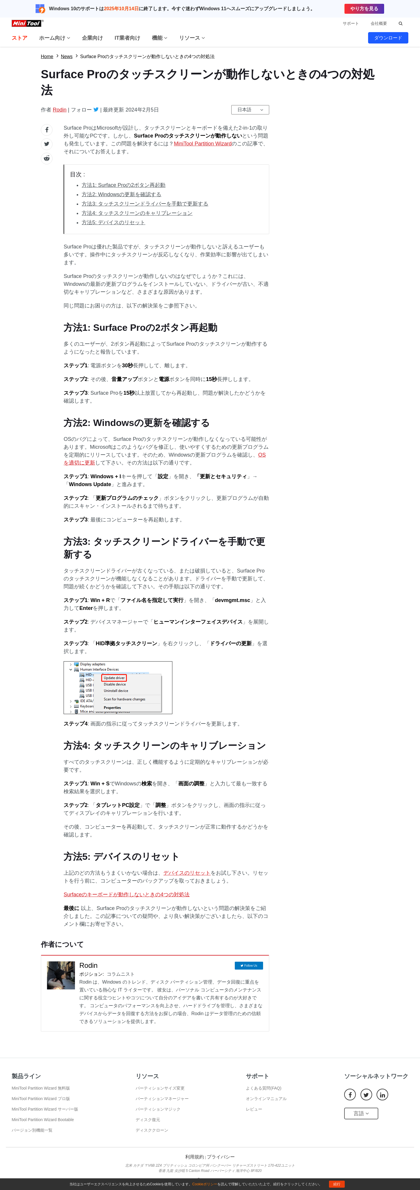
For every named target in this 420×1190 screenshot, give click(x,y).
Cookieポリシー (204, 1184)
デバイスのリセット (187, 873)
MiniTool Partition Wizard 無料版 (41, 1088)
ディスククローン (152, 1130)
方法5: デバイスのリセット (113, 222)
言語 (361, 1113)
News (67, 56)
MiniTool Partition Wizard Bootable (43, 1119)
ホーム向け (54, 38)
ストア (19, 38)
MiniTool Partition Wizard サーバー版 (45, 1109)
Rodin (59, 110)
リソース (192, 38)
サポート (351, 23)
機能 (159, 38)
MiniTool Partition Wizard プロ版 (41, 1098)
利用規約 (194, 1156)
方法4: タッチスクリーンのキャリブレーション (137, 213)
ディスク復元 (148, 1119)
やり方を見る (364, 8)
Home (47, 56)
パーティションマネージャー (162, 1098)
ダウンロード (388, 37)
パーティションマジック (158, 1109)
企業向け (92, 38)
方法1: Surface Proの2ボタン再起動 (123, 185)
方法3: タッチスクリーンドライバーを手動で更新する (145, 204)
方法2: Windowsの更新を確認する (121, 194)
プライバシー (221, 1156)
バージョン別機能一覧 (32, 1130)
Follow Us (250, 965)
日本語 (244, 109)
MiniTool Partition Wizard (203, 144)
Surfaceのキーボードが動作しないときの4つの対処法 (127, 894)
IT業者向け (127, 38)
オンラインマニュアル (266, 1098)
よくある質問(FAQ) (263, 1088)
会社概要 (379, 23)
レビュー (254, 1109)
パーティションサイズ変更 (160, 1088)
